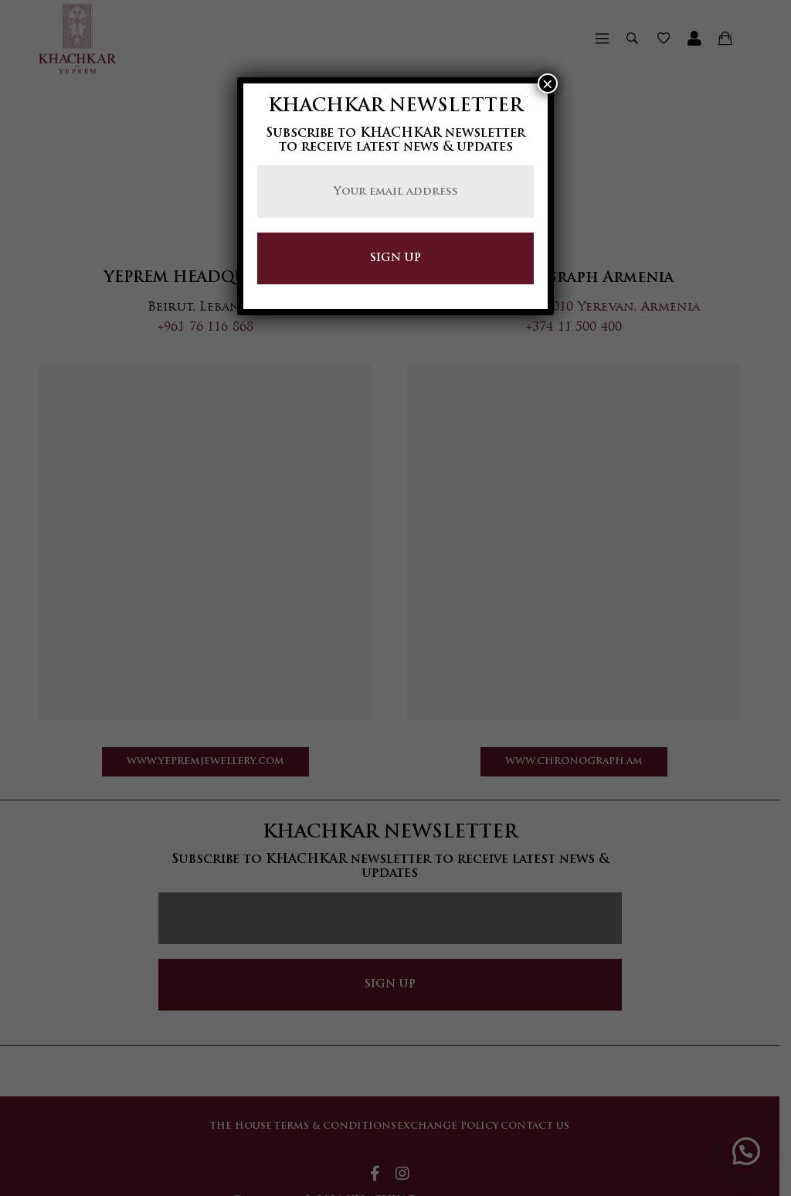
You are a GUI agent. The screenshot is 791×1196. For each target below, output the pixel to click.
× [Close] (547, 83)
